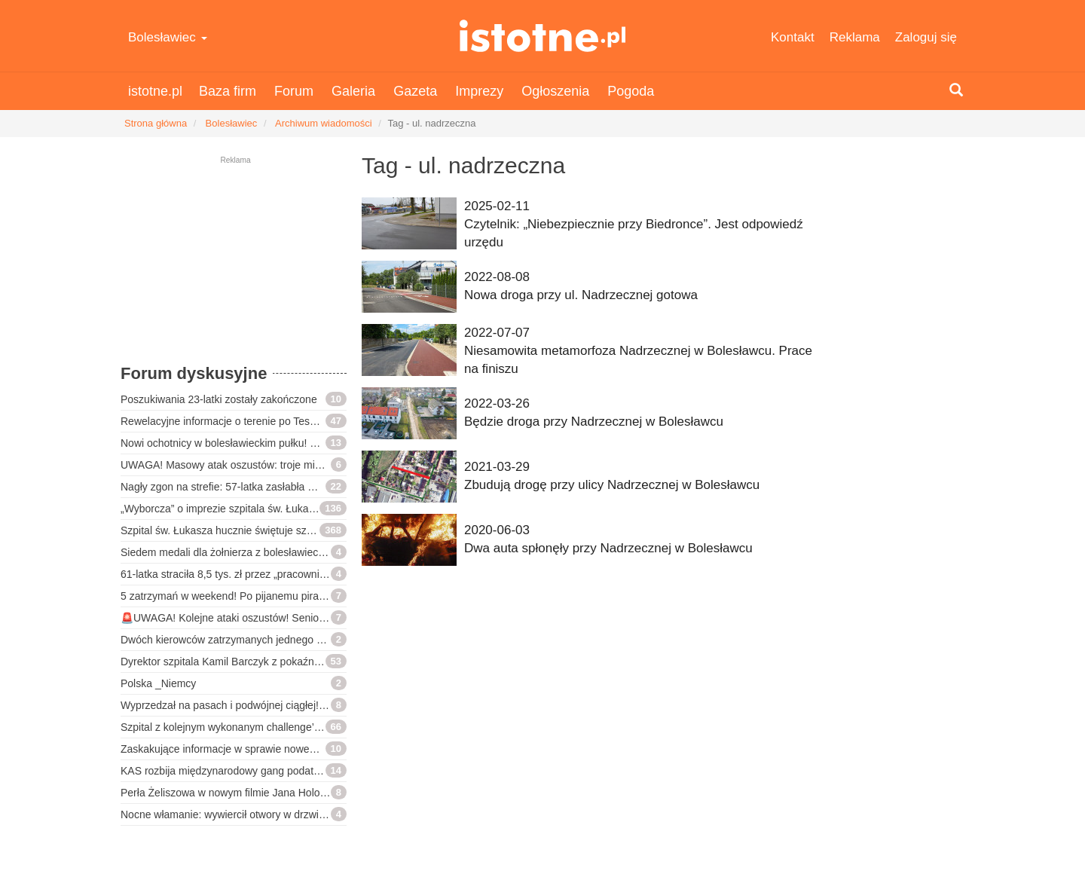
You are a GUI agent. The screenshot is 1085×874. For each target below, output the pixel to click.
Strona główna (155, 123)
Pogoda (630, 91)
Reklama (855, 37)
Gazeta (415, 91)
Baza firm (227, 91)
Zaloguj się (926, 37)
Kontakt (793, 37)
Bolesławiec (167, 37)
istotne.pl (543, 36)
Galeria (353, 91)
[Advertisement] (234, 267)
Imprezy (479, 91)
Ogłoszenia (555, 91)
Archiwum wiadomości (323, 123)
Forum (293, 91)
